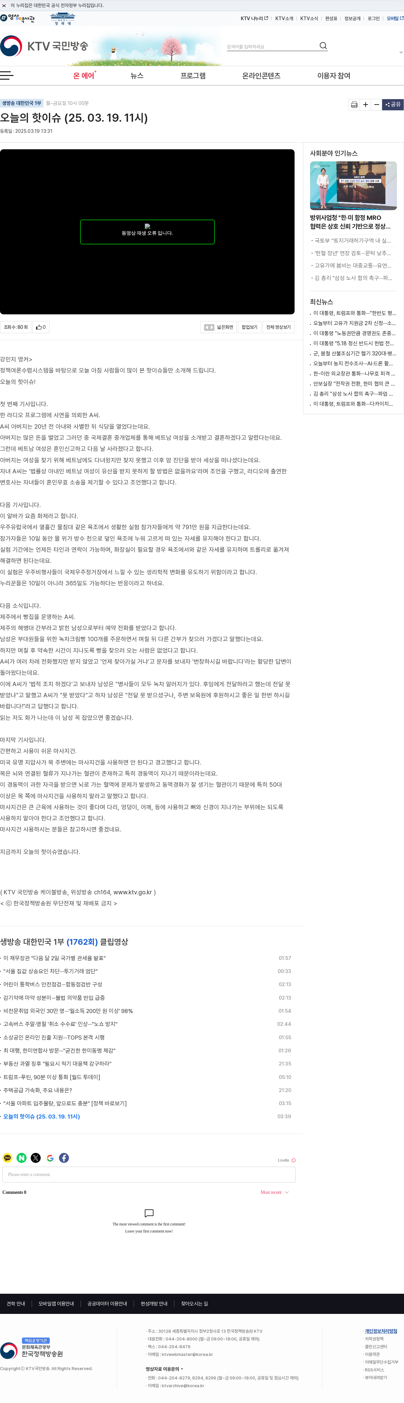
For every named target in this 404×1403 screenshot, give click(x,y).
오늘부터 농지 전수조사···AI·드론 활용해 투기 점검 (355, 363)
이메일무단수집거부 (381, 1362)
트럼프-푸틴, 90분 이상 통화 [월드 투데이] (51, 1077)
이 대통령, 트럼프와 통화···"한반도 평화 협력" (355, 313)
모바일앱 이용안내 (56, 1304)
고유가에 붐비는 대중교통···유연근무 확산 (355, 265)
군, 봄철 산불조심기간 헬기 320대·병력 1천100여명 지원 (355, 353)
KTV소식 (309, 18)
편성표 (331, 18)
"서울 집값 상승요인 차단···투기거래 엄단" (50, 971)
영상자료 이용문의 (162, 1369)
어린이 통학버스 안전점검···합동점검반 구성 (52, 984)
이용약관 (372, 1354)
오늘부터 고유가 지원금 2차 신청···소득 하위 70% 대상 (355, 323)
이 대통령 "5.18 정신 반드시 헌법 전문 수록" (355, 343)
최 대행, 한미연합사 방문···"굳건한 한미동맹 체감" (59, 1050)
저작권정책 (374, 1338)
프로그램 (193, 75)
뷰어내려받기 (376, 1377)
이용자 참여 (333, 75)
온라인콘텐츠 (261, 75)
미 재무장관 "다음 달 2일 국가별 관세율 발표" (54, 958)
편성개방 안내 (154, 1304)
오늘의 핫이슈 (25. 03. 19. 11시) (41, 1116)
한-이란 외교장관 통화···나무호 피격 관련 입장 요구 (355, 374)
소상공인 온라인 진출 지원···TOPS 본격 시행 (54, 1037)
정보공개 (352, 18)
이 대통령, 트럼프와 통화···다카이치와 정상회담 (355, 404)
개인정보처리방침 (381, 1331)
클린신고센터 (376, 1346)
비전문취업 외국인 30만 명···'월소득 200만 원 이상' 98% (68, 1011)
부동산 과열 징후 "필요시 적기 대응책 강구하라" (57, 1063)
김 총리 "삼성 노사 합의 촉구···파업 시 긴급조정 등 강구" (355, 278)
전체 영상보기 (278, 327)
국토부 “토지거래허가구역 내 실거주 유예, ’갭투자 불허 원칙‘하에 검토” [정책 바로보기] (355, 240)
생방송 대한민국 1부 (21, 103)
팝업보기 (250, 327)
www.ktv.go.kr (132, 892)
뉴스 (137, 75)
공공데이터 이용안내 (107, 1304)
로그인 (374, 18)
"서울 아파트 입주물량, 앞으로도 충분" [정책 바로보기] (65, 1103)
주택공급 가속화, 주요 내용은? (37, 1090)
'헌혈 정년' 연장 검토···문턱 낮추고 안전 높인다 (355, 253)
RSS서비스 (374, 1369)
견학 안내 (16, 1304)
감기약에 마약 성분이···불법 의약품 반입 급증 (54, 998)
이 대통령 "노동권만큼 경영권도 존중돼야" (355, 333)
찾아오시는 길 (194, 1304)
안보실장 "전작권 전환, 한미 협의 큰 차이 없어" (355, 384)
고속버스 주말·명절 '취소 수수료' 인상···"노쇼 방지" (60, 1024)
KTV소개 (284, 18)
